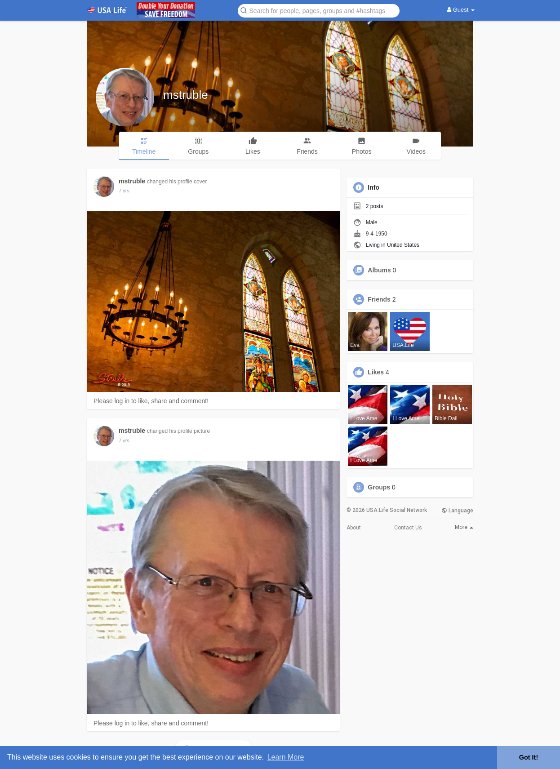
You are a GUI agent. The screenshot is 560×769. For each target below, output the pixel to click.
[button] (319, 10)
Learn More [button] (285, 757)
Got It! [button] (528, 757)
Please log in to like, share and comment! (151, 401)
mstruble (185, 95)
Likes (376, 372)
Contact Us (408, 527)
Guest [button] (461, 9)
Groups (379, 487)
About (354, 527)
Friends (379, 299)
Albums (379, 270)
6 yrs (124, 190)
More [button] (464, 527)
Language (457, 510)
